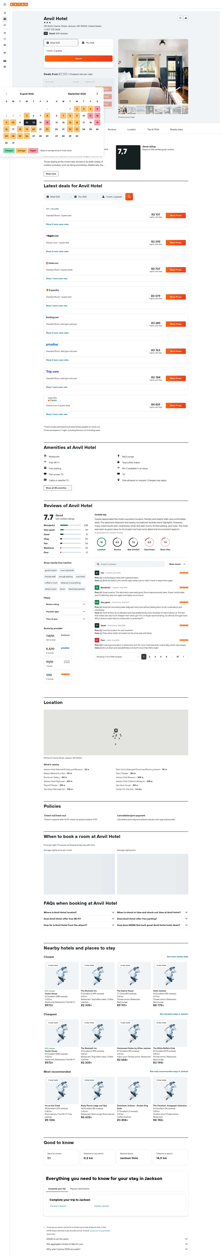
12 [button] (86, 82)
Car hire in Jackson (58, 1206)
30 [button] (65, 103)
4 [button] (79, 75)
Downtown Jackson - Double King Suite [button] (132, 1107)
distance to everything (70, 582)
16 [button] (66, 89)
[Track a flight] (4, 39)
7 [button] (99, 75)
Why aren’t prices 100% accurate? (117, 1249)
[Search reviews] (132, 564)
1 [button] (106, 69)
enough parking (66, 576)
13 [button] (93, 82)
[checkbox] (58, 638)
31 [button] (72, 103)
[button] (5, 4)
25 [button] (79, 96)
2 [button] (65, 75)
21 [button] (100, 89)
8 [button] (106, 75)
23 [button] (65, 96)
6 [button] (92, 75)
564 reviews (62, 33)
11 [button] (79, 82)
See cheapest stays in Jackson (174, 1014)
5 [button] (86, 75)
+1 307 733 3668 (52, 29)
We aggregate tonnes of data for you (117, 1244)
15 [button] (106, 82)
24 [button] (72, 96)
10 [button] (72, 82)
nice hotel (80, 576)
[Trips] (4, 53)
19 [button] (86, 89)
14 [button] (100, 82)
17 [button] (72, 89)
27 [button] (93, 96)
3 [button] (72, 75)
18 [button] (79, 89)
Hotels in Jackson (101, 1206)
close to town (51, 589)
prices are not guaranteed (100, 1231)
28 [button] (99, 96)
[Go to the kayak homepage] (19, 4)
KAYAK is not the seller (117, 1239)
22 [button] (106, 89)
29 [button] (106, 96)
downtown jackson (77, 589)
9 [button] (65, 82)
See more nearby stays (177, 956)
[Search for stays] (4, 19)
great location (51, 570)
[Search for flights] (4, 13)
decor (62, 589)
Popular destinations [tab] (79, 1188)
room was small (67, 570)
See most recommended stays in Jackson (169, 1071)
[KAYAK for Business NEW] (4, 45)
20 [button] (92, 89)
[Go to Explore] (4, 33)
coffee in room (51, 582)
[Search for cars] (4, 25)
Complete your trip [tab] (57, 1188)
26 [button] (86, 96)
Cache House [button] (51, 993)
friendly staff (50, 576)
